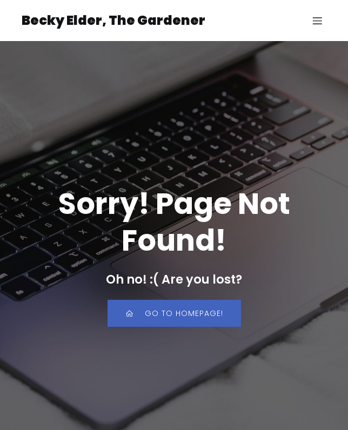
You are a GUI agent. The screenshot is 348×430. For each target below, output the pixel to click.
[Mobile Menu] (317, 20)
